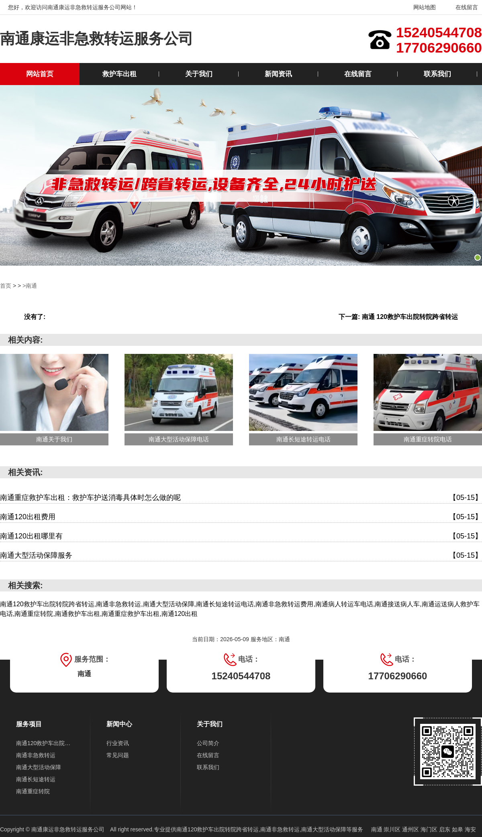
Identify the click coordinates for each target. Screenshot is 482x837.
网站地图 (419, 7)
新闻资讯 (278, 74)
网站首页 (39, 74)
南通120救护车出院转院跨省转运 (45, 743)
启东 (445, 829)
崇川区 (393, 829)
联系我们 (437, 74)
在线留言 (461, 7)
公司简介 (208, 743)
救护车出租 (119, 74)
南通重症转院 (33, 791)
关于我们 (198, 74)
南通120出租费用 (241, 517)
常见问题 (117, 755)
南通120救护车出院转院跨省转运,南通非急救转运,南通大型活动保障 (261, 829)
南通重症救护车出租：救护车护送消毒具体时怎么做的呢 (241, 497)
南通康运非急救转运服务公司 (96, 38)
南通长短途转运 (35, 779)
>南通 (29, 285)
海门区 (430, 829)
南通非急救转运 (35, 755)
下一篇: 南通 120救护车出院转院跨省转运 (398, 316)
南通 (377, 829)
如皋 (458, 829)
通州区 (411, 829)
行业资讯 (117, 743)
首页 (5, 285)
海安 (470, 829)
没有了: (34, 316)
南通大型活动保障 (38, 767)
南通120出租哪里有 (241, 536)
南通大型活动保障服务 (241, 555)
